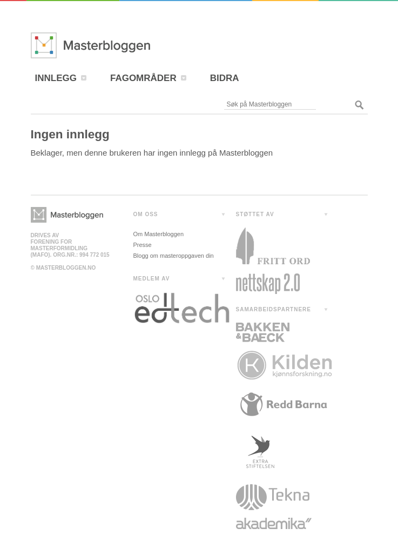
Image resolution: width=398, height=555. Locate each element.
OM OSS (145, 214)
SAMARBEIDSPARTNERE (274, 309)
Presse (142, 245)
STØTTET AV (255, 214)
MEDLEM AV (151, 279)
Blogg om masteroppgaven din (173, 255)
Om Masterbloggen (158, 234)
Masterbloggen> (67, 215)
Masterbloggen (122, 45)
